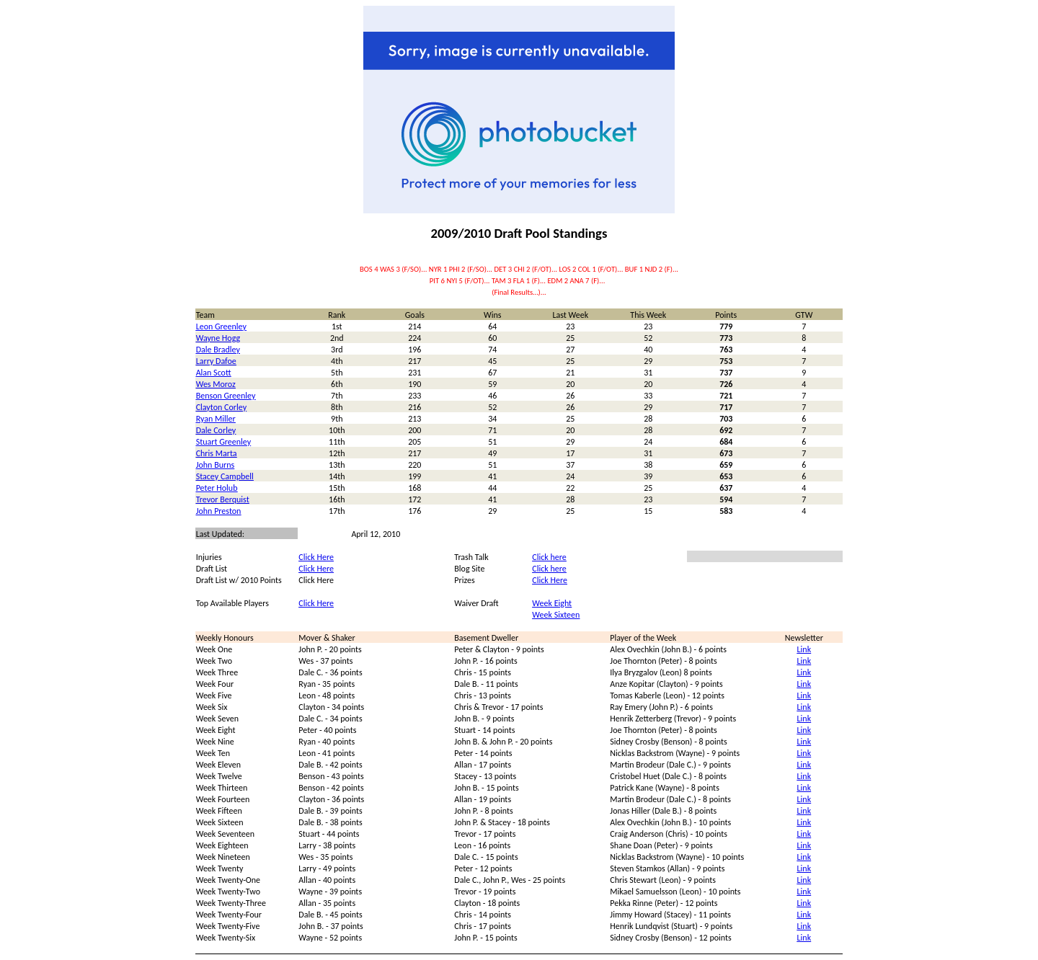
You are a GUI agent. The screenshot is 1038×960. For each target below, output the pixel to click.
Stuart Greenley (223, 442)
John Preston (218, 511)
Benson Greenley (226, 396)
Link (804, 649)
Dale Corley (216, 430)
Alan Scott (213, 373)
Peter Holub (217, 488)
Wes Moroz (216, 384)
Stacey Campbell (225, 476)
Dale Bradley (218, 350)
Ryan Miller (216, 419)
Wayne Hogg (218, 338)
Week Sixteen (556, 615)
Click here (549, 557)
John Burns (215, 465)
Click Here (316, 557)
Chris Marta (216, 453)
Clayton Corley (221, 407)
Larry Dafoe (216, 361)
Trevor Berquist (222, 499)
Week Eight (552, 603)
